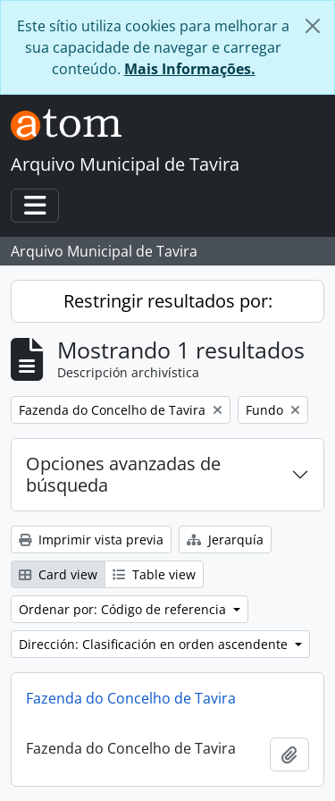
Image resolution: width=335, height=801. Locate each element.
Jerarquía (225, 539)
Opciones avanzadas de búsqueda (123, 474)
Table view (154, 574)
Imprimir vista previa (91, 539)
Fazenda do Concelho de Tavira (131, 698)
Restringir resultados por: (167, 301)
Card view (58, 574)
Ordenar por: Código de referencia (124, 609)
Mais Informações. (189, 69)
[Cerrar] (312, 26)
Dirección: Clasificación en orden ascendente (155, 644)
